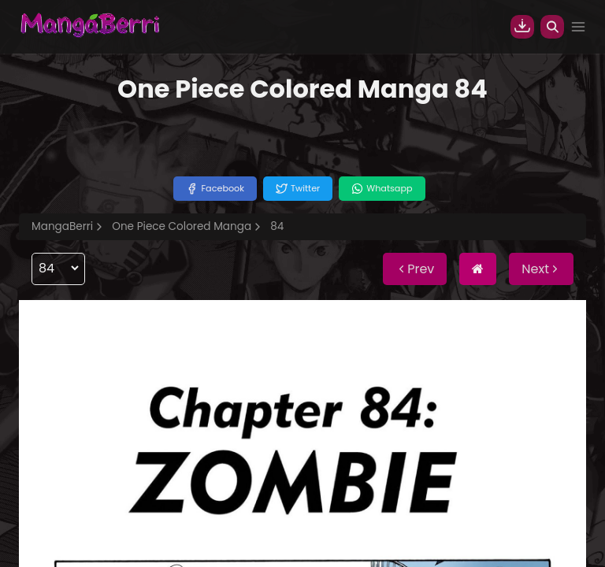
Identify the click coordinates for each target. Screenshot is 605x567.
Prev (415, 269)
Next (541, 269)
